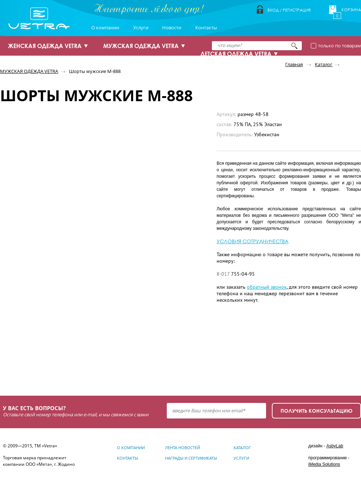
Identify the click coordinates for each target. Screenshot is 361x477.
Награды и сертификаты (191, 458)
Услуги (140, 27)
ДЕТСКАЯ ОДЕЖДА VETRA (235, 53)
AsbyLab (334, 445)
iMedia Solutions (324, 464)
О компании (105, 27)
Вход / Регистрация (289, 10)
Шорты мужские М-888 (95, 71)
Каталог (323, 64)
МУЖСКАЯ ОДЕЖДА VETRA (141, 46)
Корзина (351, 9)
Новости (171, 27)
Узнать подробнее (44, 361)
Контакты (206, 27)
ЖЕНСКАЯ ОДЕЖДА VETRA (45, 46)
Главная (294, 64)
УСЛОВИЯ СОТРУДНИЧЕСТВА (252, 241)
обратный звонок (267, 287)
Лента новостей (182, 447)
